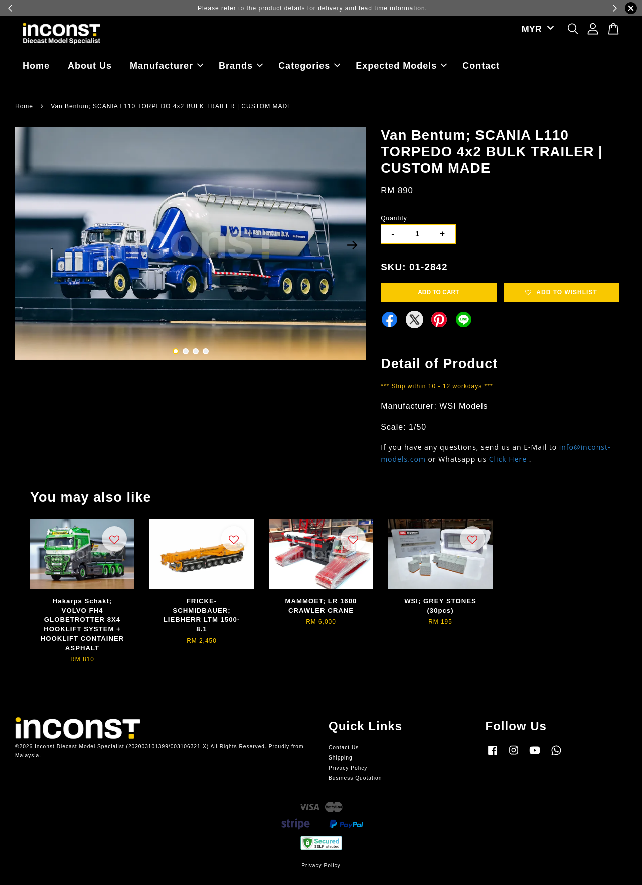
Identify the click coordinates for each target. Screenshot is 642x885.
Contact (481, 66)
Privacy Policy (348, 768)
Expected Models (401, 66)
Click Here (508, 459)
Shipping (341, 758)
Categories (309, 66)
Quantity (394, 218)
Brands (241, 66)
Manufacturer (166, 66)
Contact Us (344, 747)
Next (352, 245)
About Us (90, 66)
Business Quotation (355, 778)
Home (36, 66)
